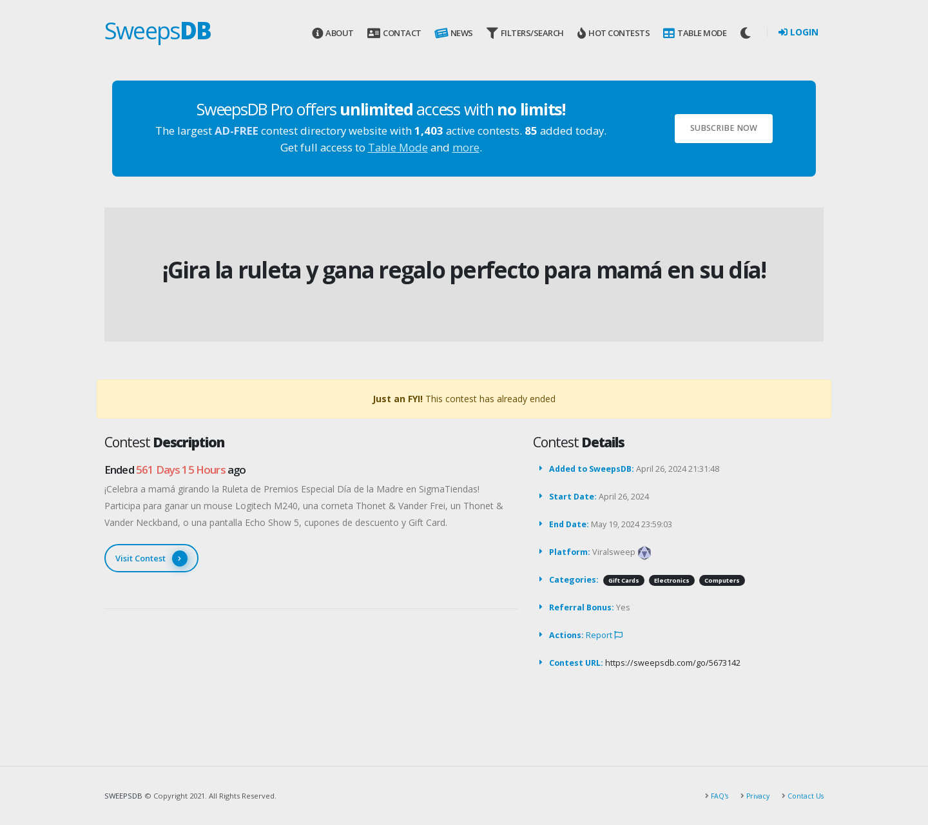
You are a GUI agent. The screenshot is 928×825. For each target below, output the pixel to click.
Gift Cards (623, 580)
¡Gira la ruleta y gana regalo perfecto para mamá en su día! (464, 270)
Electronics (672, 580)
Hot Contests (613, 33)
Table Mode (694, 33)
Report (604, 635)
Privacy (754, 796)
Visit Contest (151, 558)
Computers (722, 580)
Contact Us (804, 796)
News (452, 33)
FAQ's (714, 796)
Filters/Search (525, 33)
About (333, 33)
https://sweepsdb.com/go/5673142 (672, 662)
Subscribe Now (723, 127)
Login (798, 32)
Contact (394, 33)
